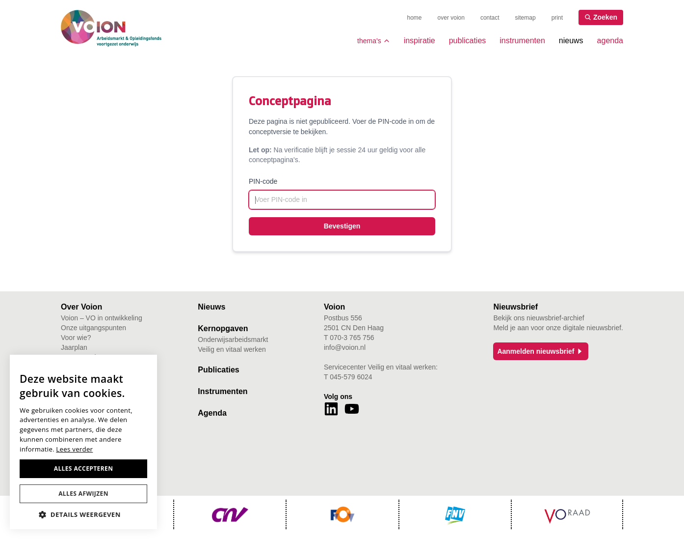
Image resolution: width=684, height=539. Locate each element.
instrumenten (522, 40)
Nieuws (211, 307)
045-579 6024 (351, 377)
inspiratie (419, 40)
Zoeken (600, 17)
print (557, 17)
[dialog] (83, 442)
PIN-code (263, 181)
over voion (451, 17)
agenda (610, 40)
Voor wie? (76, 337)
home (414, 17)
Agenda (212, 413)
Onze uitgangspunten (93, 328)
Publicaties (218, 370)
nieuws (571, 40)
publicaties (467, 40)
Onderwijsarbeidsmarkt (233, 339)
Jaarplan (74, 347)
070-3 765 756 (352, 337)
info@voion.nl (345, 347)
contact (490, 17)
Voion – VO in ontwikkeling (101, 318)
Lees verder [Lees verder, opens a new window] (74, 449)
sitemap (525, 17)
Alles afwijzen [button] (83, 493)
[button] (83, 514)
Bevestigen (342, 226)
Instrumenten (222, 391)
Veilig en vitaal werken (232, 349)
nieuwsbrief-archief (555, 318)
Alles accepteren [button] (83, 468)
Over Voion (81, 307)
